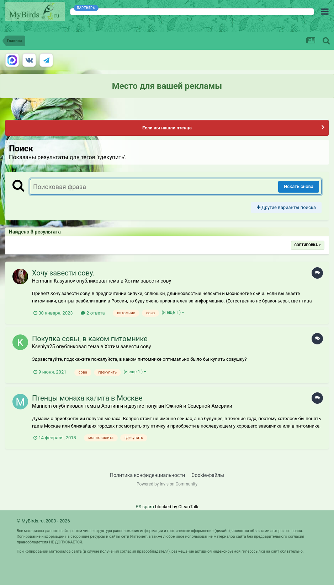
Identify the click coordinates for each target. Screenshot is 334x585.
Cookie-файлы (207, 475)
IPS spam (144, 506)
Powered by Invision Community (167, 484)
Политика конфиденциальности (147, 475)
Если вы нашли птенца (167, 127)
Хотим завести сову (147, 281)
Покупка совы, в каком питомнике (90, 338)
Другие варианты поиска (286, 207)
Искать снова (298, 186)
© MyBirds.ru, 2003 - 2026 (43, 521)
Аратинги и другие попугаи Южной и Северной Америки (166, 406)
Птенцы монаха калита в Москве (87, 398)
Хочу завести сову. (63, 273)
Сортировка (308, 245)
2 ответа (93, 313)
